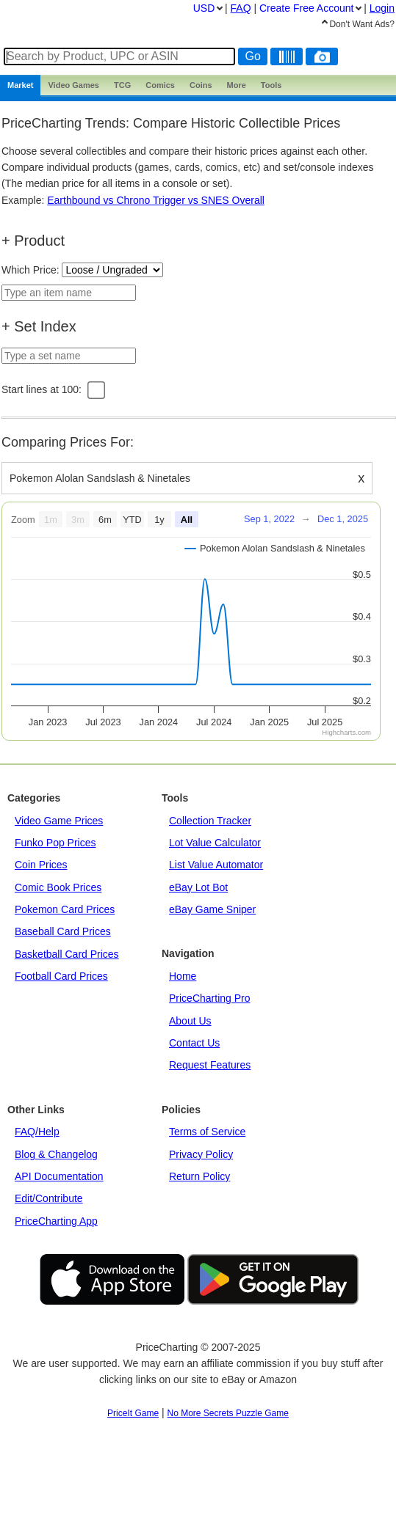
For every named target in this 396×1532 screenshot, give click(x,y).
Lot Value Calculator (215, 843)
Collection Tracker (210, 821)
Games (73, 85)
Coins (201, 85)
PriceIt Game (133, 1413)
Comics (160, 85)
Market (20, 85)
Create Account (306, 8)
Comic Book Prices (58, 887)
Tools (271, 85)
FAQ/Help (37, 1131)
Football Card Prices (61, 976)
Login (382, 8)
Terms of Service (207, 1131)
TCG (122, 85)
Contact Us (194, 1043)
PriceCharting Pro (210, 998)
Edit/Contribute (49, 1198)
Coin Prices (41, 865)
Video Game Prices (59, 821)
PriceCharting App (56, 1221)
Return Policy (199, 1176)
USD (204, 8)
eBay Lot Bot (198, 887)
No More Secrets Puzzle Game (228, 1413)
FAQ (241, 8)
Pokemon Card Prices (65, 909)
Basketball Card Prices (67, 954)
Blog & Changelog (56, 1154)
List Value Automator (216, 865)
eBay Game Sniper (212, 909)
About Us (190, 1021)
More (236, 85)
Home (182, 976)
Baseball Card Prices (63, 931)
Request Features (210, 1065)
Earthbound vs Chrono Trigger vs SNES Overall (155, 200)
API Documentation (59, 1176)
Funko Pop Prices (55, 843)
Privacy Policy (201, 1154)
